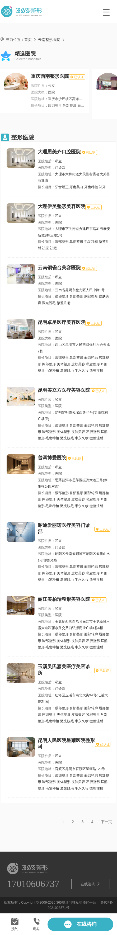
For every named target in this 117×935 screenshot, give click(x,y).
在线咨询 (91, 884)
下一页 (106, 822)
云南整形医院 (49, 39)
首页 (28, 39)
